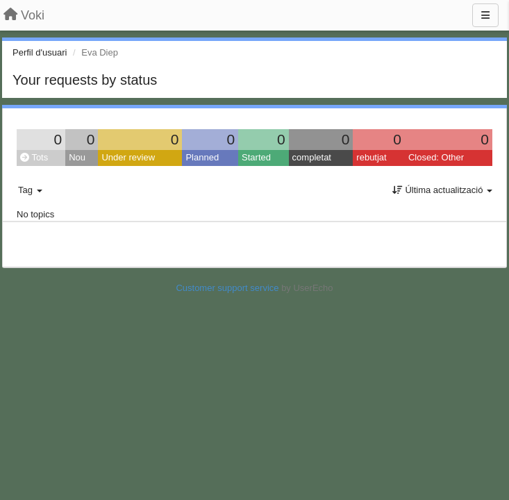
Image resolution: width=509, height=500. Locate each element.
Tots (34, 157)
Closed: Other (436, 157)
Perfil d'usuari (39, 52)
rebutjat (371, 157)
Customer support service (227, 288)
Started (256, 157)
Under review (128, 157)
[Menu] (485, 15)
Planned (202, 157)
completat (311, 157)
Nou (77, 157)
